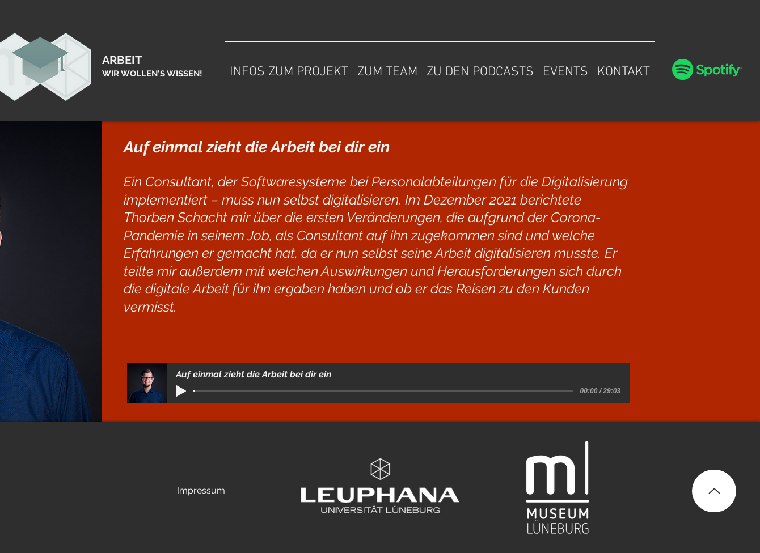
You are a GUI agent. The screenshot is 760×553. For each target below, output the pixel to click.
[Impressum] (201, 491)
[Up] (714, 491)
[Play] (181, 391)
